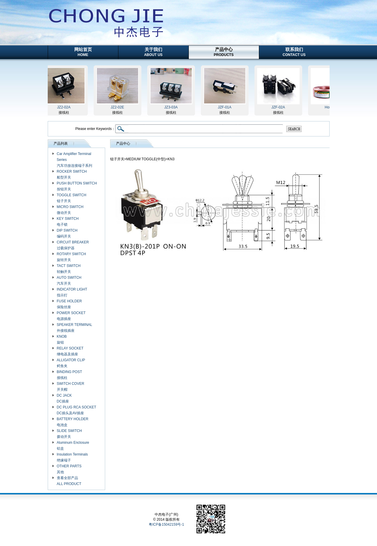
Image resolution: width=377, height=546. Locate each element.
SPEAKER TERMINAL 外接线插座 (74, 328)
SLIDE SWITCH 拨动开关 (69, 434)
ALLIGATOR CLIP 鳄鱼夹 (71, 363)
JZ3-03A (171, 107)
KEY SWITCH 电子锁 (68, 222)
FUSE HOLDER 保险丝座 (69, 304)
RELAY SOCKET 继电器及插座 (70, 351)
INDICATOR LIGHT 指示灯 (72, 292)
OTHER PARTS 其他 (69, 469)
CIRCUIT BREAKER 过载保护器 (73, 245)
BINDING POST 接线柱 (69, 375)
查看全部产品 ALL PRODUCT (69, 481)
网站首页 (83, 52)
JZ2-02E (118, 107)
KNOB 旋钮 (62, 339)
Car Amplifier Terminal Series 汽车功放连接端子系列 (74, 160)
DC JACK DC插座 (64, 398)
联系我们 (294, 52)
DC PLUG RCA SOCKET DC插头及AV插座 (76, 410)
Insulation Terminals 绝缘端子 (72, 457)
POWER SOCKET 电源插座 (71, 316)
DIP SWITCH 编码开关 (67, 233)
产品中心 (224, 52)
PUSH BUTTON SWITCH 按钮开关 (77, 186)
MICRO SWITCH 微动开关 (70, 210)
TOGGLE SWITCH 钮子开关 (71, 198)
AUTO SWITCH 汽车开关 (69, 281)
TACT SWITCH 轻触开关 (69, 269)
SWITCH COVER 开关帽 (70, 387)
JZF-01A (225, 107)
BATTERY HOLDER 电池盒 (72, 422)
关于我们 (153, 52)
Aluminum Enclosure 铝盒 (73, 446)
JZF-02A (278, 107)
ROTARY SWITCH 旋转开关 (71, 257)
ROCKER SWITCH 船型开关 (72, 174)
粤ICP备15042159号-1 (166, 524)
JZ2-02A (64, 107)
